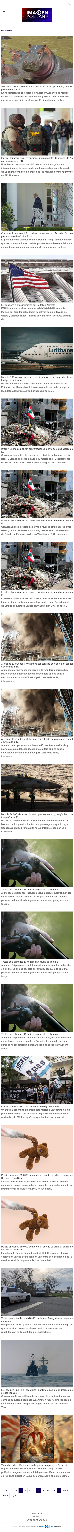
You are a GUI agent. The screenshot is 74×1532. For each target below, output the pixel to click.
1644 (5, 1495)
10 (48, 1490)
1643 (65, 1490)
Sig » (13, 1495)
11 (54, 1490)
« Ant (5, 1490)
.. (20, 1490)
